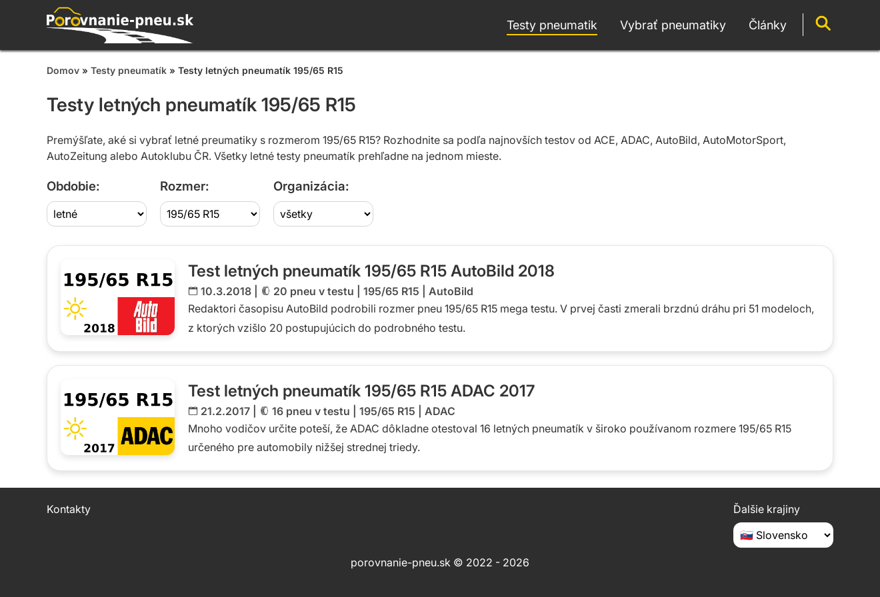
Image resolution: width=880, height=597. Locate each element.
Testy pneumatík (129, 70)
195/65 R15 (391, 291)
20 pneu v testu (313, 291)
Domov (63, 70)
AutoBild (451, 291)
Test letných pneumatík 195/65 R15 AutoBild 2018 (371, 271)
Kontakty (69, 509)
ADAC (440, 411)
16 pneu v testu (311, 411)
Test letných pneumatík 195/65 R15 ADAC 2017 (361, 390)
